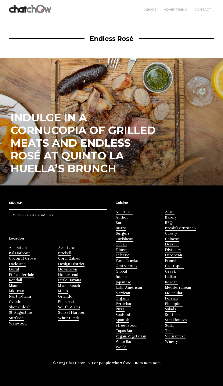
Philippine (174, 304)
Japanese (123, 282)
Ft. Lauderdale (21, 275)
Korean (171, 282)
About (150, 9)
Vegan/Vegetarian (131, 336)
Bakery (171, 217)
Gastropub (174, 266)
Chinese (172, 239)
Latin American (129, 287)
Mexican (123, 293)
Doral (14, 269)
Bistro (121, 228)
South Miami (69, 307)
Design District (71, 264)
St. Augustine (20, 312)
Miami (14, 285)
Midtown (16, 291)
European (173, 255)
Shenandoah (19, 307)
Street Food (126, 325)
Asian (170, 212)
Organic (122, 298)
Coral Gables (69, 258)
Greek (170, 271)
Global (121, 271)
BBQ (168, 222)
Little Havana (69, 280)
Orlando (65, 296)
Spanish (122, 320)
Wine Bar (124, 341)
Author (122, 217)
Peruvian (123, 304)
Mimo (63, 291)
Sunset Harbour (72, 312)
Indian (121, 277)
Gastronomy (126, 266)
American (124, 212)
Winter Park (68, 318)
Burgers (123, 233)
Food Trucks (127, 260)
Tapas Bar (124, 331)
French (171, 260)
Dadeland (17, 264)
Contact (202, 9)
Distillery (173, 250)
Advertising (175, 9)
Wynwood (18, 323)
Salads (170, 309)
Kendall (15, 280)
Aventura (66, 247)
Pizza (120, 309)
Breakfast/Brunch (180, 228)
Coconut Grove (22, 258)
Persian (171, 298)
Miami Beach (69, 285)
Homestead (68, 275)
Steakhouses (176, 320)
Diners (121, 250)
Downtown (67, 269)
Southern (173, 314)
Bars (119, 222)
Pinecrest (66, 302)
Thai (169, 331)
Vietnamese (175, 336)
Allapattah (18, 247)
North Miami (20, 296)
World (121, 347)
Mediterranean (178, 287)
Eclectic (122, 255)
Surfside (16, 318)
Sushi (169, 325)
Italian (170, 277)
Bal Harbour (19, 253)
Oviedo (15, 302)
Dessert (172, 244)
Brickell (64, 253)
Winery (171, 341)
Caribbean (124, 239)
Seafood (123, 314)
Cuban (121, 244)
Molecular (174, 293)
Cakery (171, 233)
